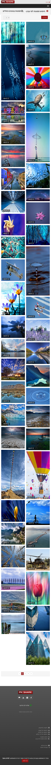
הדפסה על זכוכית (44, 732)
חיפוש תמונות (45, 737)
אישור (25, 760)
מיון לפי (44, 17)
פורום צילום (45, 745)
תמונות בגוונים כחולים (13, 11)
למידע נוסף (5, 758)
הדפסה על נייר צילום (43, 734)
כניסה (48, 2)
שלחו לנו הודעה (24, 705)
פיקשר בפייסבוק (44, 727)
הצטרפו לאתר (45, 747)
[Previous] (19, 673)
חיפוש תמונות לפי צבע (35, 11)
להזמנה (31, 41)
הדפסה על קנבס (44, 730)
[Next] (31, 673)
